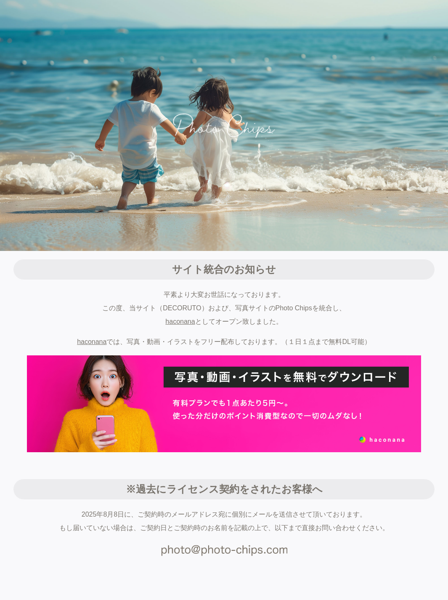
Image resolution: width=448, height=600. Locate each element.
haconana (180, 321)
